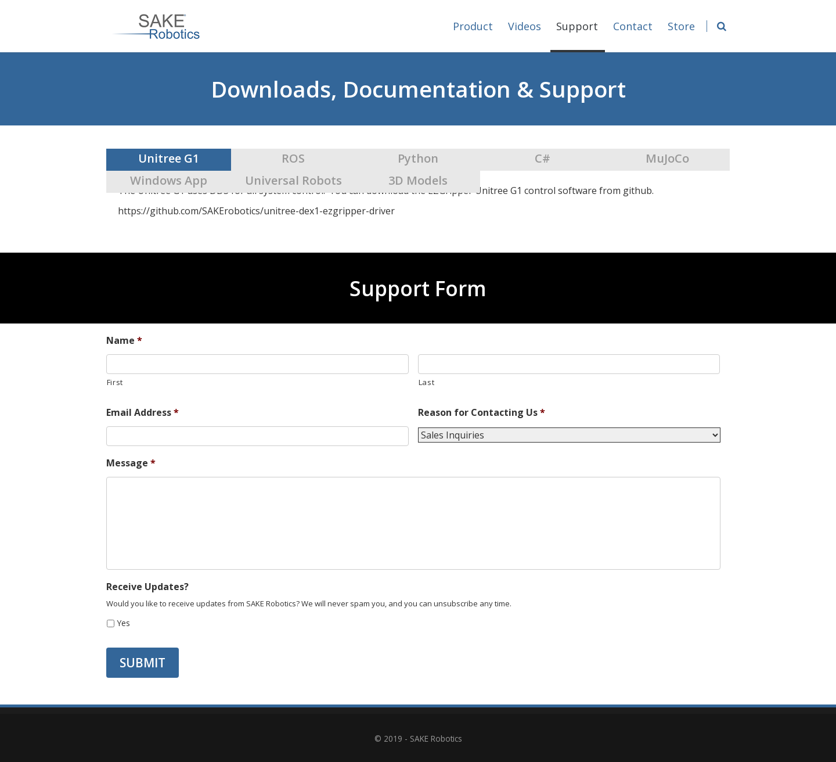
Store (681, 26)
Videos (524, 26)
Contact (633, 26)
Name (124, 341)
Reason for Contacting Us (481, 413)
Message (131, 463)
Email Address (142, 413)
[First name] (257, 364)
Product (473, 26)
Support (577, 35)
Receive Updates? (147, 587)
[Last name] (569, 364)
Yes (123, 622)
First (115, 382)
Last (427, 382)
